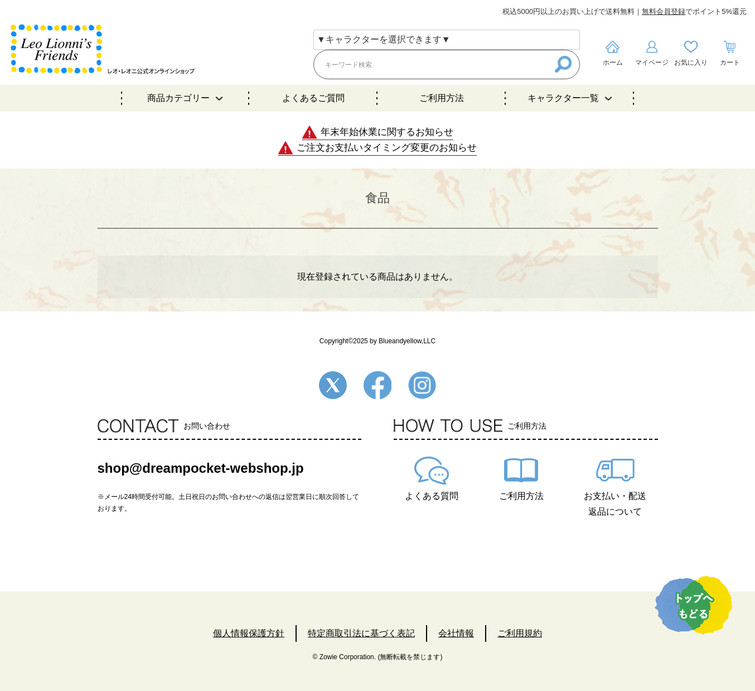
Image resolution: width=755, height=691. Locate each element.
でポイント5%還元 (694, 11)
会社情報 (456, 633)
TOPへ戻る (693, 605)
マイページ (652, 62)
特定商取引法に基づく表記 (361, 633)
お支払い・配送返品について (615, 503)
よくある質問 (431, 496)
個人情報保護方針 (248, 633)
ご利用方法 (441, 98)
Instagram (422, 385)
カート (730, 62)
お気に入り (691, 62)
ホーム (613, 62)
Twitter (333, 385)
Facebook (377, 385)
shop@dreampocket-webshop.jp (201, 468)
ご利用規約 (519, 633)
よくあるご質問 (313, 98)
